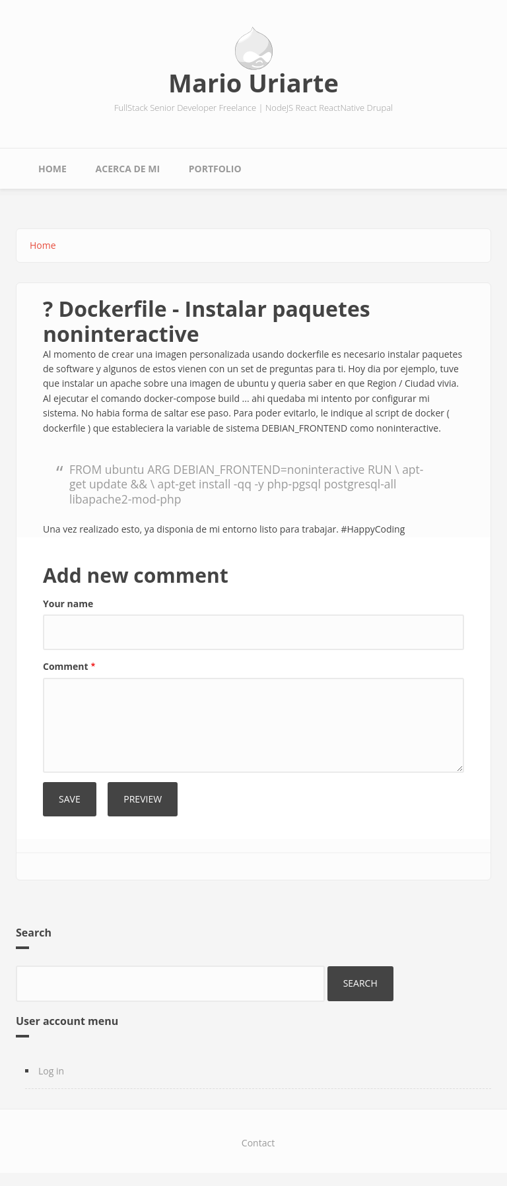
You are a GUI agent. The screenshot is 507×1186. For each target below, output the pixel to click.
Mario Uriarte (253, 82)
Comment (65, 666)
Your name (68, 603)
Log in (51, 1071)
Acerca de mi (128, 168)
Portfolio (215, 168)
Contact (258, 1143)
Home (52, 168)
